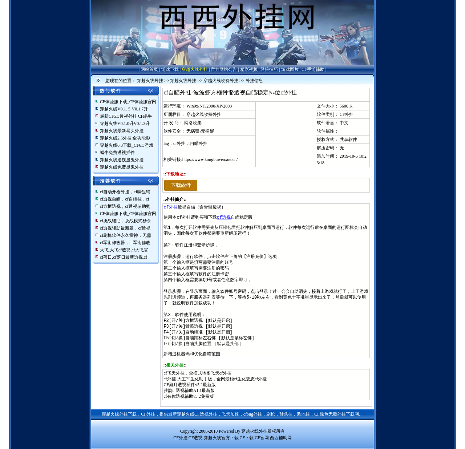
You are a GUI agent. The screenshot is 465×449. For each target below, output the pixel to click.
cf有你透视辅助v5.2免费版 (188, 396)
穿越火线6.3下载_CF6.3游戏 (126, 145)
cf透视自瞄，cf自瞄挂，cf (124, 199)
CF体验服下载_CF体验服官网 (128, 101)
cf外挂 (170, 207)
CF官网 (262, 437)
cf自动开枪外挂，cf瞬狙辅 (125, 191)
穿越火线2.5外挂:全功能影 (125, 138)
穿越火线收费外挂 (220, 80)
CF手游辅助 (313, 69)
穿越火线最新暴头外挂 (121, 130)
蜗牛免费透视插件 (117, 152)
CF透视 (196, 437)
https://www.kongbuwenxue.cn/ (210, 159)
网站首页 (149, 69)
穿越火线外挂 (195, 69)
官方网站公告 (224, 69)
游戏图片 (290, 69)
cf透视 (224, 217)
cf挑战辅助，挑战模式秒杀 (125, 220)
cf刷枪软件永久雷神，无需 (125, 235)
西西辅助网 (281, 437)
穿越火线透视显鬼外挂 (121, 159)
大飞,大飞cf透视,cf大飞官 (124, 249)
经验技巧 (269, 69)
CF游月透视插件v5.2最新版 (189, 384)
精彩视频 (249, 69)
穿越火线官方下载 (221, 437)
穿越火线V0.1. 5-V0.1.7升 (124, 109)
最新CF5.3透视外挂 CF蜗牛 (126, 116)
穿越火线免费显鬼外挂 (121, 167)
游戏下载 (170, 69)
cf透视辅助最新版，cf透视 (125, 228)
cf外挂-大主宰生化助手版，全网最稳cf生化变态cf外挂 (215, 378)
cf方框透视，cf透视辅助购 (125, 206)
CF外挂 (347, 114)
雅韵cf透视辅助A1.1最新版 (189, 390)
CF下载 (247, 437)
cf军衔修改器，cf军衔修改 (125, 242)
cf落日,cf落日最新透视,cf (123, 257)
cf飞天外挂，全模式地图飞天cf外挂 (197, 373)
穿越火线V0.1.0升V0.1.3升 (125, 123)
